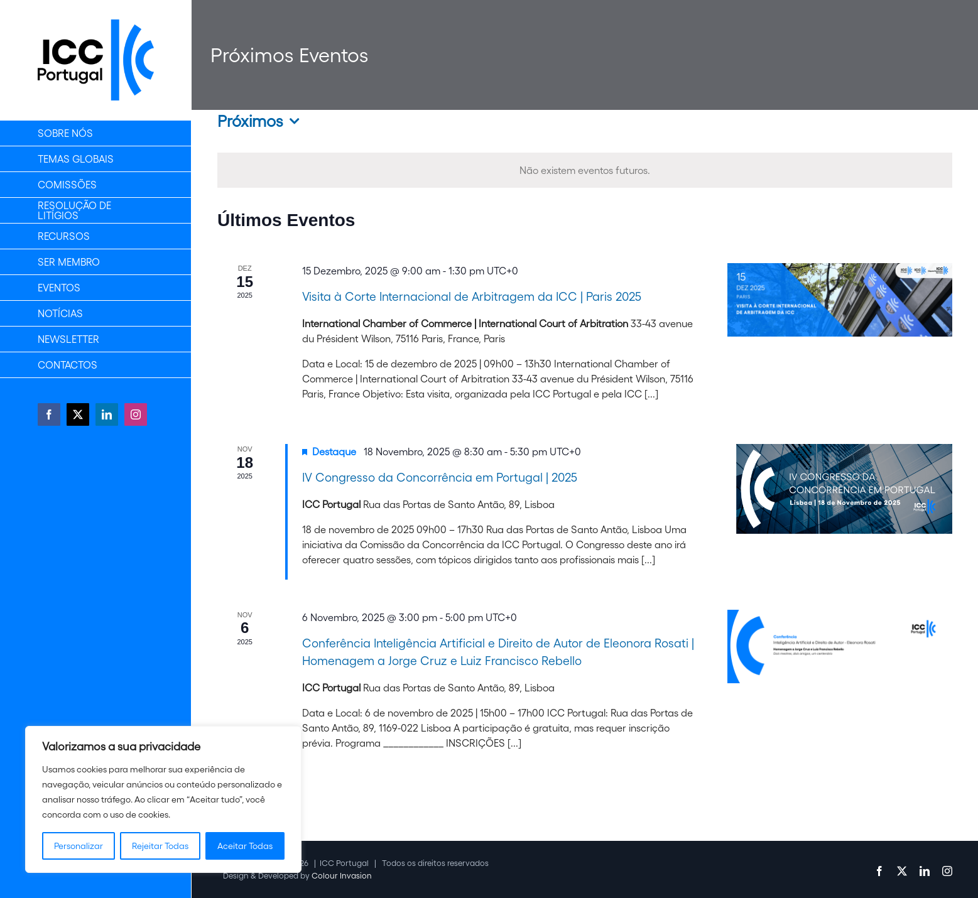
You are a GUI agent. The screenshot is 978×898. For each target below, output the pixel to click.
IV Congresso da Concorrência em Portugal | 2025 (439, 477)
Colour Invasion (342, 875)
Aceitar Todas (245, 846)
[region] (163, 799)
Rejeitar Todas (160, 846)
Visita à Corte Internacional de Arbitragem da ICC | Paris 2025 (471, 296)
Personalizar (78, 846)
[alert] (584, 170)
